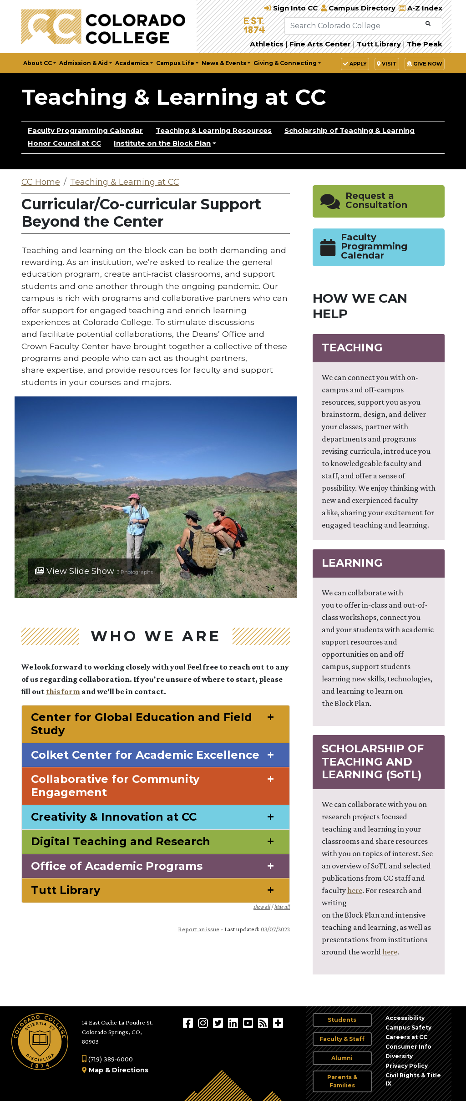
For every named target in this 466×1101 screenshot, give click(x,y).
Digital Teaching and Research (120, 841)
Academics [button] (132, 63)
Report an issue (198, 929)
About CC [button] (37, 63)
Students (342, 1019)
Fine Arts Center (320, 44)
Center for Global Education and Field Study (141, 724)
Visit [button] (387, 64)
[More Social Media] (278, 1022)
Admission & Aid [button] (83, 63)
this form (63, 691)
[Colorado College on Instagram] (204, 1022)
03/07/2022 (275, 929)
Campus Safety (408, 1027)
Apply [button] (355, 64)
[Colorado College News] (264, 1022)
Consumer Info (408, 1046)
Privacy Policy (406, 1065)
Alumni (342, 1058)
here (354, 890)
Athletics (267, 44)
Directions (130, 1070)
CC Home (40, 182)
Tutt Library (379, 44)
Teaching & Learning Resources (214, 130)
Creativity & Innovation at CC (114, 817)
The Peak (424, 44)
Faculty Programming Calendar (85, 130)
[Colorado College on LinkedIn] (234, 1022)
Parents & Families (342, 1081)
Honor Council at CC (64, 143)
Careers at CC (406, 1037)
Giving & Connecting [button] (285, 63)
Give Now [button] (424, 64)
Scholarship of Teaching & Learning (349, 130)
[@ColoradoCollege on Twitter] (219, 1022)
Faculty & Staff (342, 1038)
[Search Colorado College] (354, 26)
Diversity (399, 1056)
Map (96, 1070)
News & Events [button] (224, 63)
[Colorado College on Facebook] (189, 1022)
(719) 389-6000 (107, 1059)
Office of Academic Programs (117, 866)
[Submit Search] (428, 24)
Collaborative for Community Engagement (115, 786)
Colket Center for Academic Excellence (145, 755)
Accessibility (405, 1018)
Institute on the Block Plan (162, 143)
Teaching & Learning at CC (173, 97)
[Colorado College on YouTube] (249, 1022)
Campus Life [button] (175, 63)
